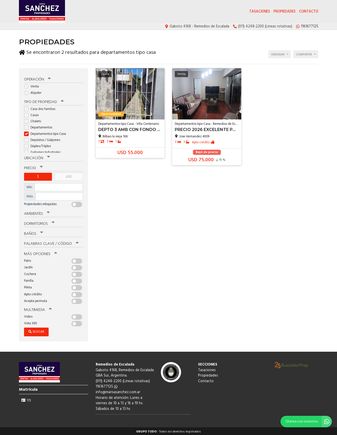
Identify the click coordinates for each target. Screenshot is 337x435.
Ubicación (37, 157)
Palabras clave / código (51, 243)
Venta (33, 85)
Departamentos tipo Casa (46, 132)
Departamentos (40, 126)
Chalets (34, 120)
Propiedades (285, 12)
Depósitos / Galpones (43, 139)
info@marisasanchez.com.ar (118, 391)
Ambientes (37, 213)
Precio (33, 167)
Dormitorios (39, 223)
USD (69, 175)
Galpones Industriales (44, 151)
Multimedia (38, 309)
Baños (33, 233)
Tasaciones (259, 12)
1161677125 (106, 386)
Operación (37, 79)
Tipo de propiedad (44, 101)
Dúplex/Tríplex (39, 145)
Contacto (308, 12)
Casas (33, 114)
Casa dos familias (41, 108)
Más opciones (40, 253)
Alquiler (34, 91)
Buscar (36, 330)
